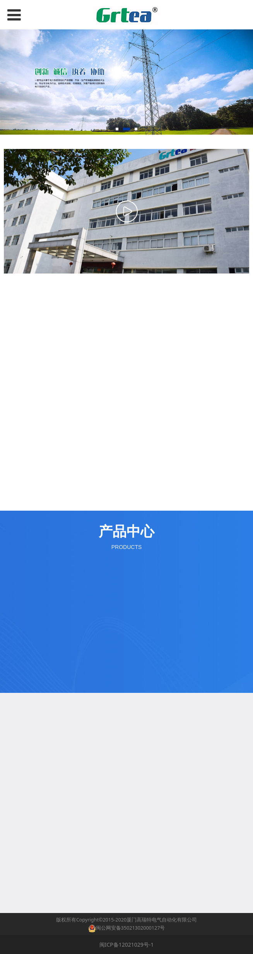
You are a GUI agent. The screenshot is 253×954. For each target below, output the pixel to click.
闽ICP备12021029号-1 (126, 944)
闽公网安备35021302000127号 (130, 928)
